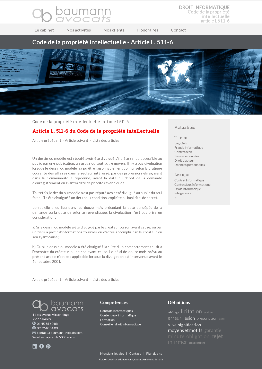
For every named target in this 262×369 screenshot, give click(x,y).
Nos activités (79, 29)
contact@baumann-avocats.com (59, 332)
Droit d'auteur (184, 160)
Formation (107, 320)
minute (176, 336)
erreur (175, 318)
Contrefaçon (183, 152)
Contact (178, 29)
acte (222, 318)
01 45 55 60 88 (47, 323)
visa (172, 324)
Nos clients (114, 29)
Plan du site (154, 353)
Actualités (184, 127)
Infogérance (182, 193)
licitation (191, 311)
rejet (217, 336)
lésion (189, 318)
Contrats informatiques (116, 311)
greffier (209, 312)
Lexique (182, 174)
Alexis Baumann (124, 359)
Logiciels (180, 143)
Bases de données (186, 156)
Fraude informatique (188, 147)
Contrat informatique (189, 180)
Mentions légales (112, 353)
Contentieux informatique (192, 184)
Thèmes (182, 137)
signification (189, 324)
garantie (212, 330)
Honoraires (147, 29)
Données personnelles (189, 164)
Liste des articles (106, 140)
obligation (198, 336)
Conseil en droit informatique (120, 324)
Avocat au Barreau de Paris (148, 359)
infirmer (177, 342)
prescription (207, 318)
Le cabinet (44, 29)
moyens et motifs (185, 330)
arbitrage (173, 312)
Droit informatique (187, 189)
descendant (197, 342)
